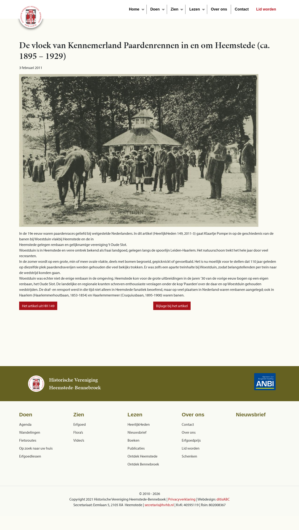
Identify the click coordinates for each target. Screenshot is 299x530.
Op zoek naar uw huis (36, 448)
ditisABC (223, 499)
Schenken (189, 456)
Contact (242, 9)
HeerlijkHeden (139, 424)
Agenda (25, 424)
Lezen (194, 9)
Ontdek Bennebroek (143, 464)
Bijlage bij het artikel (172, 305)
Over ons (219, 9)
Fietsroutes (27, 440)
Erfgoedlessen (30, 456)
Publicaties (136, 448)
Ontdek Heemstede (142, 456)
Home (134, 9)
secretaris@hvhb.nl (159, 504)
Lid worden (266, 9)
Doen (155, 9)
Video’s (78, 440)
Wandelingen (29, 432)
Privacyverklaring (182, 499)
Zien (174, 9)
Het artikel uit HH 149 (38, 305)
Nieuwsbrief (137, 432)
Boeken (133, 440)
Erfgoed (79, 424)
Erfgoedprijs (191, 440)
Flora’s (78, 432)
